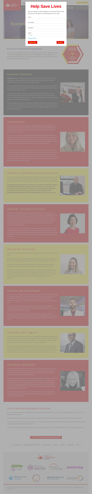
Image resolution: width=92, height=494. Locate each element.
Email (30, 33)
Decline (60, 42)
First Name (31, 22)
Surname (31, 28)
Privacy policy (32, 38)
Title (29, 17)
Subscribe (32, 42)
